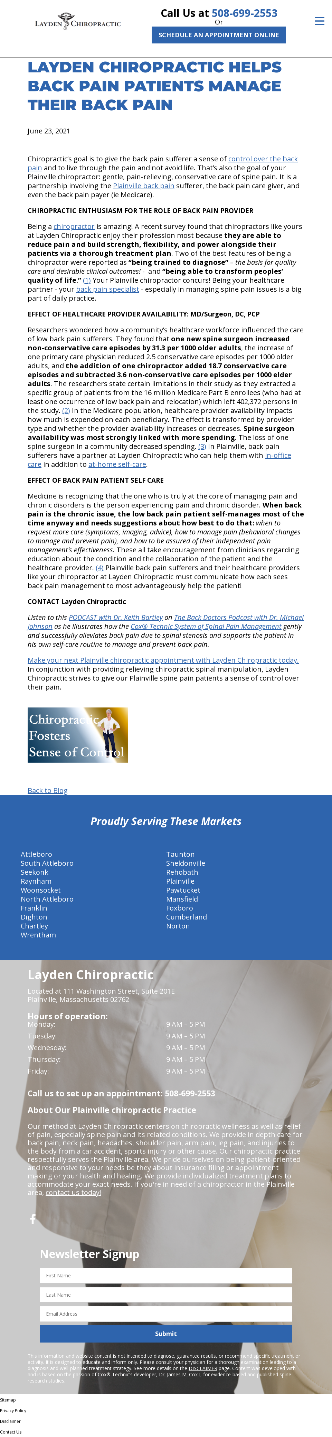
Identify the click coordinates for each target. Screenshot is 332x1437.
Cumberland (186, 917)
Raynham (36, 881)
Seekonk (34, 872)
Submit (166, 1333)
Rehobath (182, 872)
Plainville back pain (143, 185)
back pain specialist (107, 289)
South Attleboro (47, 863)
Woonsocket (41, 890)
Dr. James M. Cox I (179, 1374)
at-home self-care (117, 464)
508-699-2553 (244, 13)
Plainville (180, 881)
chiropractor (74, 226)
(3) (202, 446)
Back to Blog (48, 790)
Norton (178, 926)
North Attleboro (47, 899)
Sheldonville (185, 863)
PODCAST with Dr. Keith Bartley (116, 617)
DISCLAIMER (203, 1368)
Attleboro (36, 854)
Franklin (34, 908)
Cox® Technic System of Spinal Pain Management (206, 626)
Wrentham (38, 934)
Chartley (34, 926)
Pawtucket (183, 890)
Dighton (34, 917)
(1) (87, 280)
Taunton (180, 854)
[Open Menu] (319, 21)
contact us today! (73, 1192)
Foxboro (179, 908)
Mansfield (182, 899)
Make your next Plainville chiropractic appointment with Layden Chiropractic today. (163, 660)
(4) (100, 567)
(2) (66, 410)
